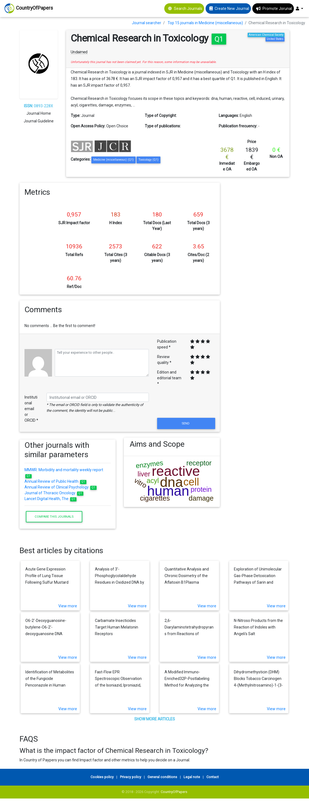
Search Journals (188, 8)
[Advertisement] (259, 265)
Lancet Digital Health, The (50, 498)
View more (67, 606)
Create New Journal (232, 8)
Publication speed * (166, 344)
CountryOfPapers (174, 792)
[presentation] (186, 403)
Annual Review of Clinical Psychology (60, 487)
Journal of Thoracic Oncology (53, 493)
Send (186, 423)
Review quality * (164, 360)
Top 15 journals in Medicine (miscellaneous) (205, 23)
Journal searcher (146, 23)
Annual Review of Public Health (55, 481)
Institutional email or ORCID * (31, 408)
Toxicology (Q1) (148, 159)
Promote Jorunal (277, 8)
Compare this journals (54, 516)
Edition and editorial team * (169, 378)
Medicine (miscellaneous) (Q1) (113, 159)
